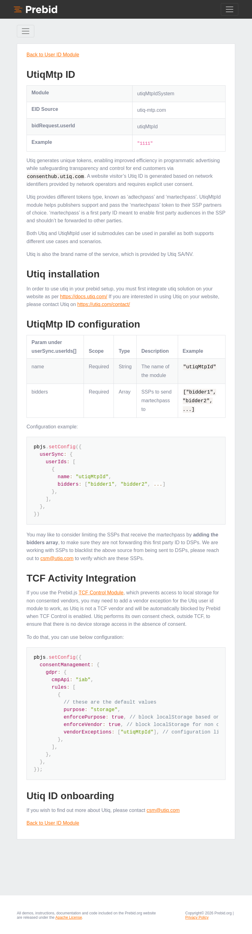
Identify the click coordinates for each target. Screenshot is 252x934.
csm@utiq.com (56, 558)
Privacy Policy (197, 917)
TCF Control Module (101, 592)
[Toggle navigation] (229, 9)
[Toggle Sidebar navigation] (25, 31)
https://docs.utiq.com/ (83, 296)
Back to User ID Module (53, 54)
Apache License (68, 917)
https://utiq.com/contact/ (103, 304)
